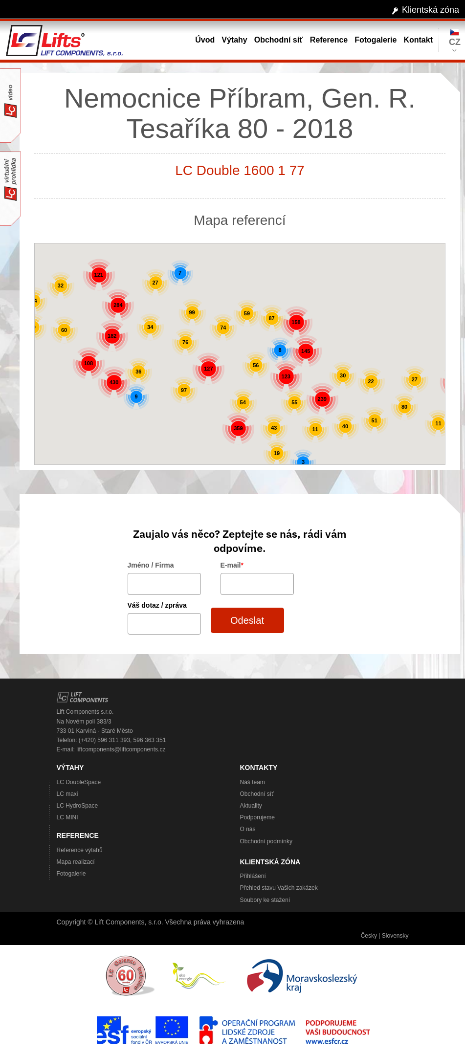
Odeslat (247, 620)
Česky (369, 935)
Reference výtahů (80, 850)
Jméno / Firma (151, 565)
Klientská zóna (430, 10)
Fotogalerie (71, 873)
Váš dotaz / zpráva (157, 605)
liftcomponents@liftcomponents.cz (120, 749)
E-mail (232, 565)
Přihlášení (253, 876)
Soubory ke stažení (265, 900)
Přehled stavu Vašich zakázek (279, 887)
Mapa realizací (76, 861)
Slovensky (395, 935)
